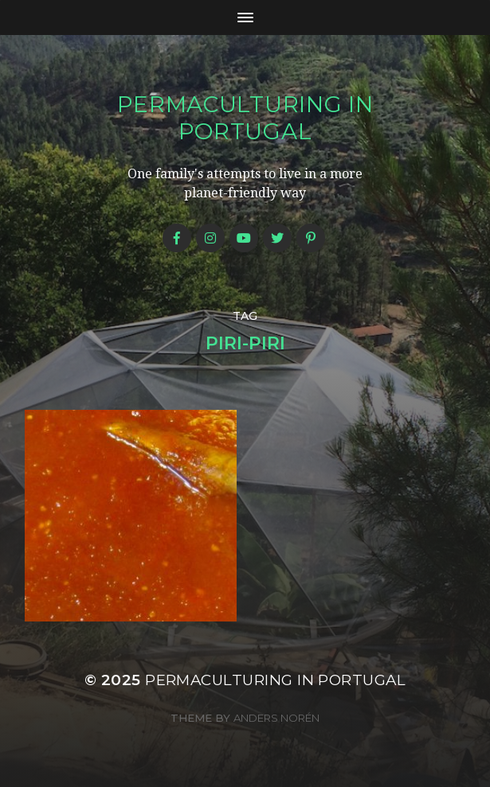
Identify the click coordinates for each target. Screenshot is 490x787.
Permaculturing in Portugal (245, 118)
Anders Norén (276, 717)
